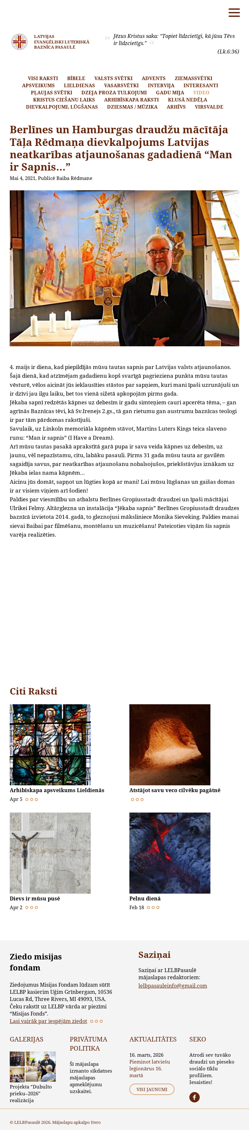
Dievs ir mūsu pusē (35, 898)
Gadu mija (170, 92)
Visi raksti (43, 78)
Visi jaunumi (151, 1089)
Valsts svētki (113, 78)
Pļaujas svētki (51, 92)
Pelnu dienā (145, 898)
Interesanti (201, 85)
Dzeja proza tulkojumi (114, 92)
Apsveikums (38, 85)
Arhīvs (176, 106)
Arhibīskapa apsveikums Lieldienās (57, 790)
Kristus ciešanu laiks (64, 99)
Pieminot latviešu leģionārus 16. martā (149, 1068)
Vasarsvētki (121, 85)
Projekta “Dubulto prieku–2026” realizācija (31, 1093)
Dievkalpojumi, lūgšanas (62, 106)
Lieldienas (79, 85)
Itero (96, 1122)
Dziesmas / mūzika (132, 106)
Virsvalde (209, 106)
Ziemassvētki (193, 78)
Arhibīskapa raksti (131, 99)
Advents (154, 78)
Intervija (161, 85)
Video (201, 92)
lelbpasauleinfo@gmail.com (172, 985)
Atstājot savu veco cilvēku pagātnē (174, 790)
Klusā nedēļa (187, 99)
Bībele (76, 78)
